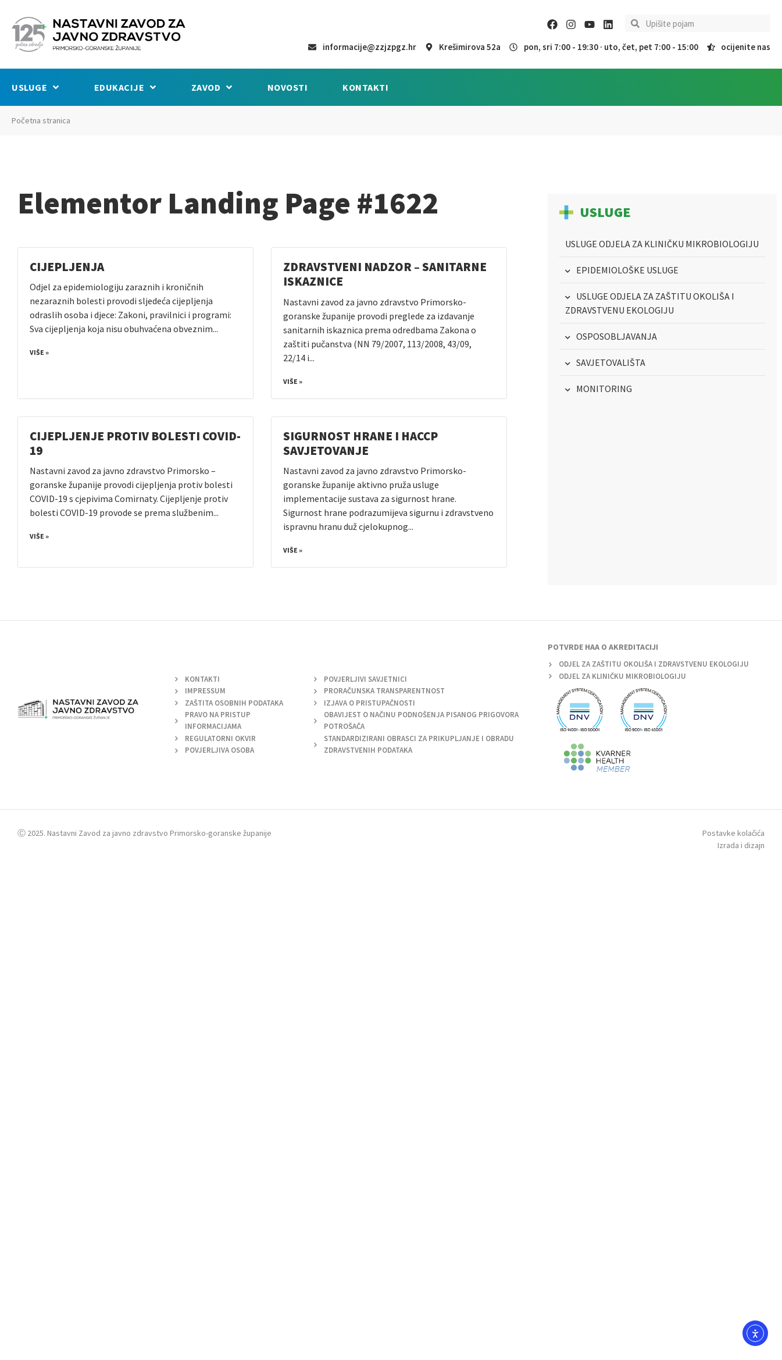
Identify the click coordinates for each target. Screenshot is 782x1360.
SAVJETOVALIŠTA (610, 362)
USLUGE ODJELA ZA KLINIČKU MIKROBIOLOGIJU (662, 244)
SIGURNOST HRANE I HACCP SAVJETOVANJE (360, 443)
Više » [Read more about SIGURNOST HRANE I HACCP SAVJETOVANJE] (292, 550)
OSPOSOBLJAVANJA (616, 336)
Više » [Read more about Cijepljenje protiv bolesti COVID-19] (39, 536)
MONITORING (604, 388)
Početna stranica (41, 120)
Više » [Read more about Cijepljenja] (39, 352)
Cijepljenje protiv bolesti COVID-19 (135, 443)
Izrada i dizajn (741, 845)
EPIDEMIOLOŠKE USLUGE (627, 270)
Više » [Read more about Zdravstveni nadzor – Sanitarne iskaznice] (292, 381)
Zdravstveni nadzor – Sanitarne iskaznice (385, 274)
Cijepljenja (67, 267)
